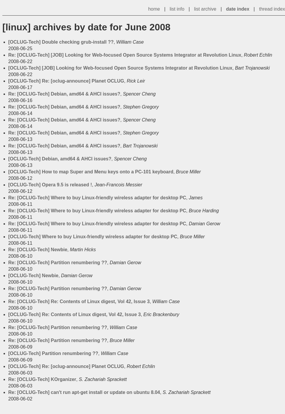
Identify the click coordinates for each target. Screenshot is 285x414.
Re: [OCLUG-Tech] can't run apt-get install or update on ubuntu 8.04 (84, 392)
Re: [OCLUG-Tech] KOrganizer (42, 379)
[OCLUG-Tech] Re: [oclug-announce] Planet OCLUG (66, 80)
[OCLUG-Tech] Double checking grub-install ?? (61, 42)
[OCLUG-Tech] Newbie (33, 275)
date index (237, 9)
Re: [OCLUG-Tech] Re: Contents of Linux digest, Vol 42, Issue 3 (79, 301)
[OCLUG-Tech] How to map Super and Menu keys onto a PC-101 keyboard (90, 171)
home (154, 9)
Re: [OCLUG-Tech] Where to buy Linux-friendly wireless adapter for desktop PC (97, 197)
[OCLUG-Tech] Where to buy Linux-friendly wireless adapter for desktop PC (92, 236)
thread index (272, 9)
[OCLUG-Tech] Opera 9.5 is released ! (50, 184)
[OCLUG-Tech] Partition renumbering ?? (53, 353)
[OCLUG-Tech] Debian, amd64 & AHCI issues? (59, 158)
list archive (205, 9)
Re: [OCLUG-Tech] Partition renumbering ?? (57, 262)
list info (177, 9)
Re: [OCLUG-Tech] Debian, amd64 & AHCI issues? (64, 93)
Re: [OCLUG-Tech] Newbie (37, 249)
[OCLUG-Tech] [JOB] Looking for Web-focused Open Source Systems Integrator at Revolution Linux (120, 67)
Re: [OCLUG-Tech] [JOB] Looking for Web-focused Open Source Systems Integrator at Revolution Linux (124, 55)
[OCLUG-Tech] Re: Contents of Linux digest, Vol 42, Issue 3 (74, 314)
